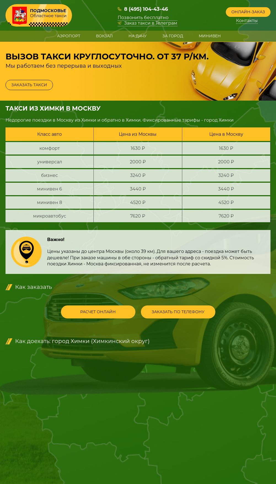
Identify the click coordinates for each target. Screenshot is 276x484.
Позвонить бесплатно (143, 17)
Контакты (247, 20)
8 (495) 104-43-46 (146, 9)
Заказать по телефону (178, 311)
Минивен (210, 35)
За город (172, 35)
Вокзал (104, 35)
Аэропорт (68, 35)
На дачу (137, 35)
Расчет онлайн (98, 311)
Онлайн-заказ (248, 11)
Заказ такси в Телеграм (150, 23)
